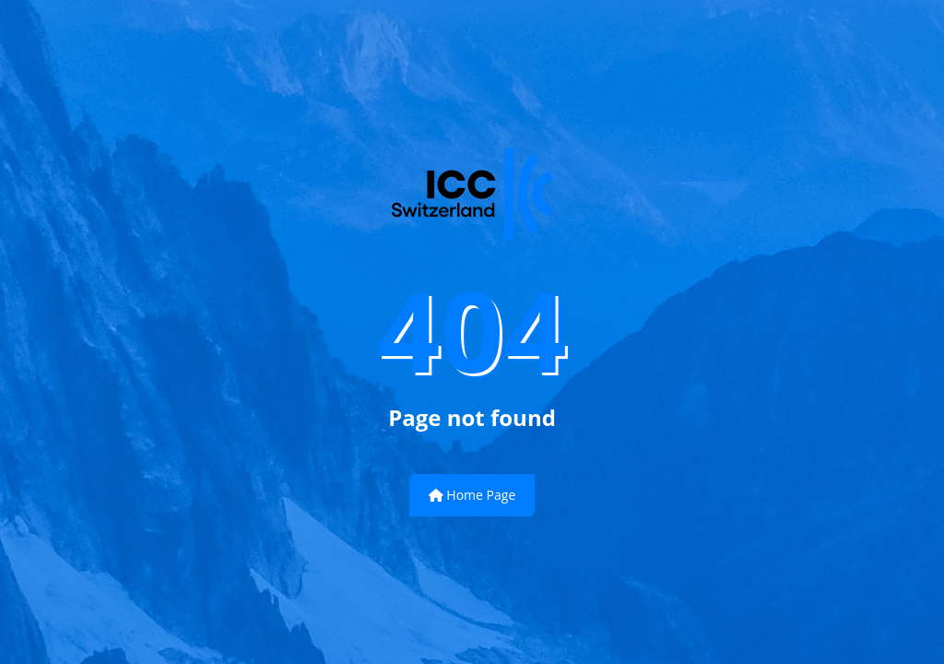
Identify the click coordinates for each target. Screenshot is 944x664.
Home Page (472, 495)
